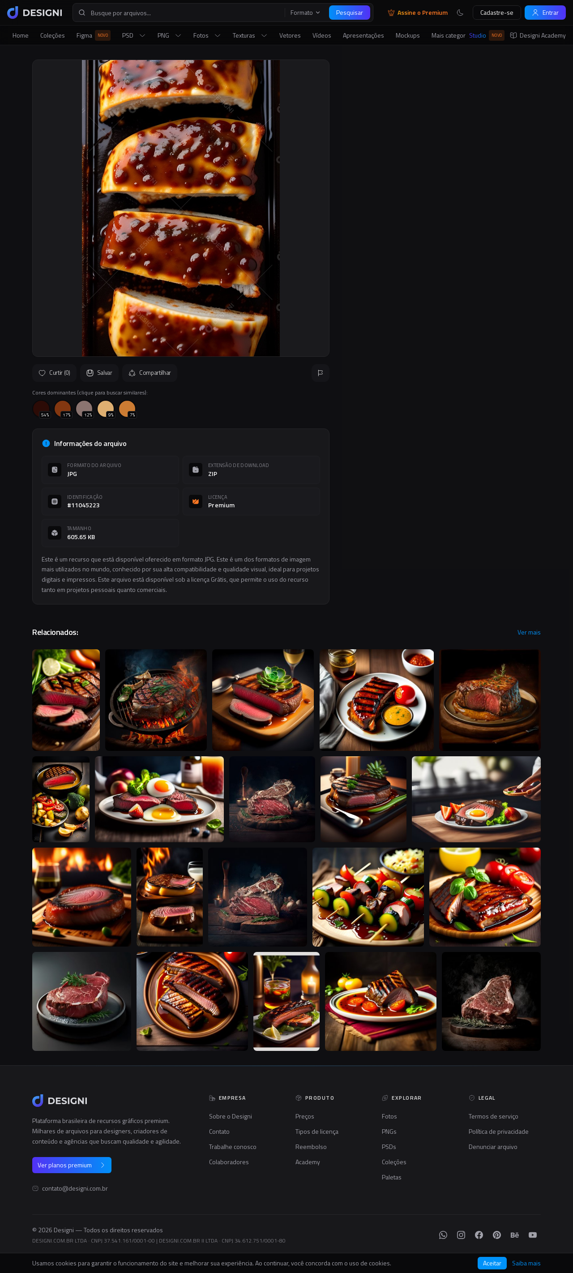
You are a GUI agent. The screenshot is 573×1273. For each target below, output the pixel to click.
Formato (306, 12)
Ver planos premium (72, 1165)
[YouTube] (533, 1235)
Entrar (545, 12)
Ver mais (529, 632)
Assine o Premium (418, 12)
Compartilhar (149, 372)
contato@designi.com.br (75, 1188)
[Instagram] (461, 1235)
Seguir (519, 265)
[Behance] (515, 1235)
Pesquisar (349, 12)
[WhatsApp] (443, 1235)
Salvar (99, 372)
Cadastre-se (496, 12)
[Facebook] (479, 1235)
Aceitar (492, 1263)
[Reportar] (320, 373)
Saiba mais (526, 1263)
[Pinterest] (497, 1235)
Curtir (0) (54, 372)
